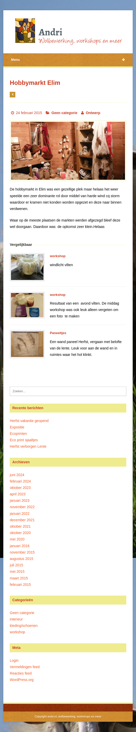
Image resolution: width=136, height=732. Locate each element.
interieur (16, 619)
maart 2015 (19, 578)
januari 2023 (19, 500)
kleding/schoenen (24, 626)
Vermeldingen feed (25, 667)
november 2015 (22, 552)
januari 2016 (19, 546)
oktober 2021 (20, 526)
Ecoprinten (18, 434)
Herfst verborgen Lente (28, 446)
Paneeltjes (58, 333)
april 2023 (18, 494)
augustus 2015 (21, 559)
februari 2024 (20, 481)
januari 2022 (19, 514)
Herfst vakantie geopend (29, 421)
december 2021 (22, 520)
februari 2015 (20, 585)
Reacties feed (21, 673)
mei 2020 (17, 539)
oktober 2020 (20, 533)
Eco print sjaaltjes (24, 440)
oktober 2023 (20, 488)
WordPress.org (21, 680)
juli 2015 (16, 565)
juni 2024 (17, 475)
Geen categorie (64, 113)
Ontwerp (93, 113)
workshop (57, 256)
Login (14, 660)
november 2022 (22, 507)
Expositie (17, 427)
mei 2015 (17, 571)
